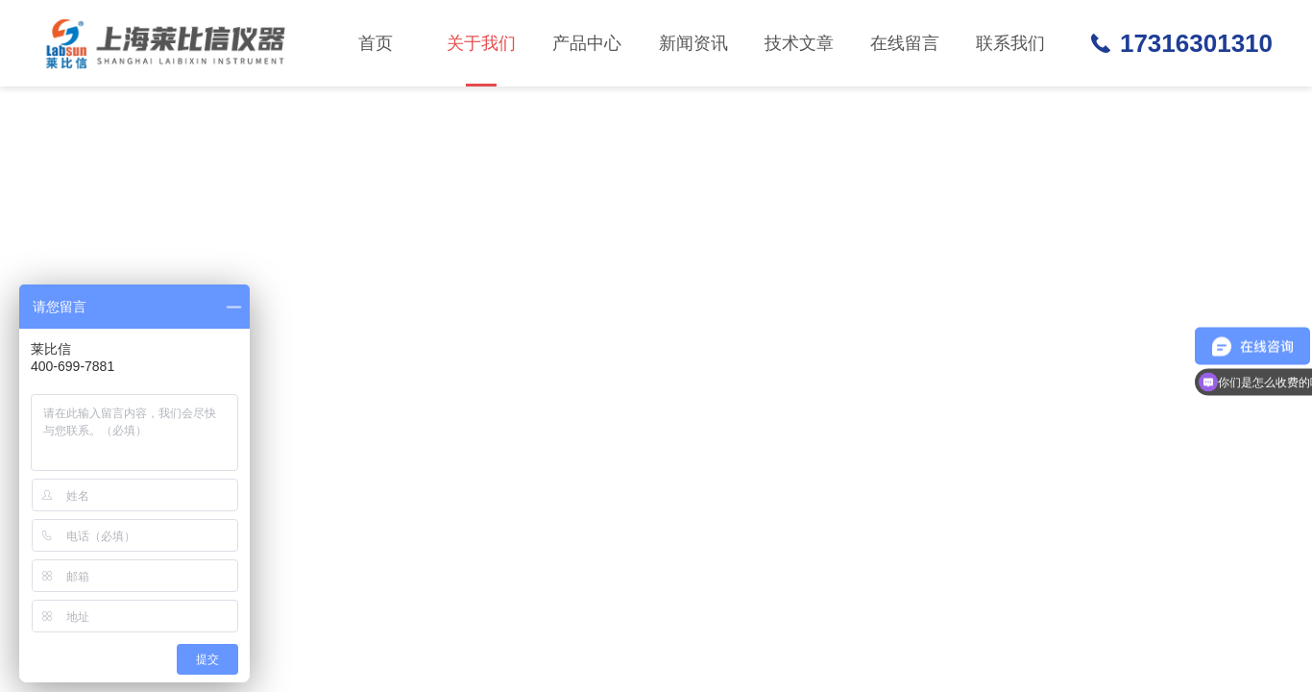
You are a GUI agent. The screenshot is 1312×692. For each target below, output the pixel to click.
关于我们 (481, 60)
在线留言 (904, 43)
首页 (375, 43)
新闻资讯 (693, 43)
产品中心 (586, 43)
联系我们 (1010, 43)
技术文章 (799, 43)
